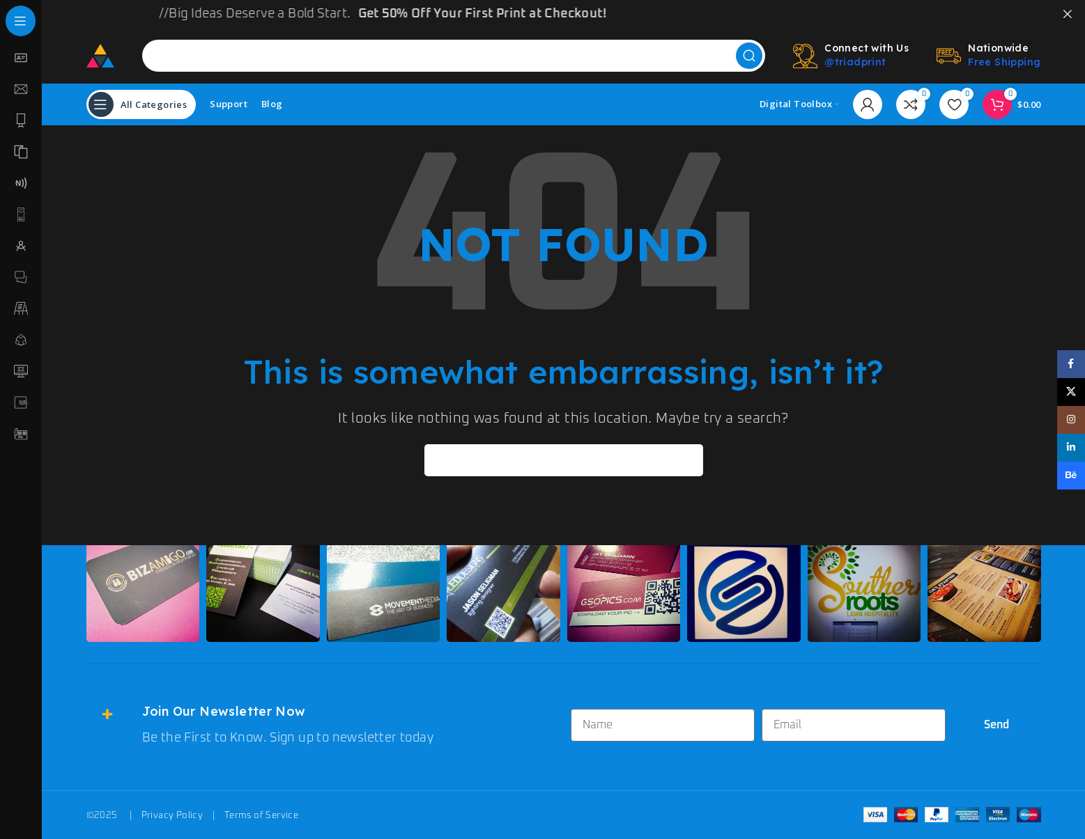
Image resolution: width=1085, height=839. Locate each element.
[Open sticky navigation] (141, 104)
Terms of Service (261, 815)
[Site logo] (100, 55)
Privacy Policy (172, 815)
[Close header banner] (1067, 14)
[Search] (454, 55)
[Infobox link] (321, 725)
